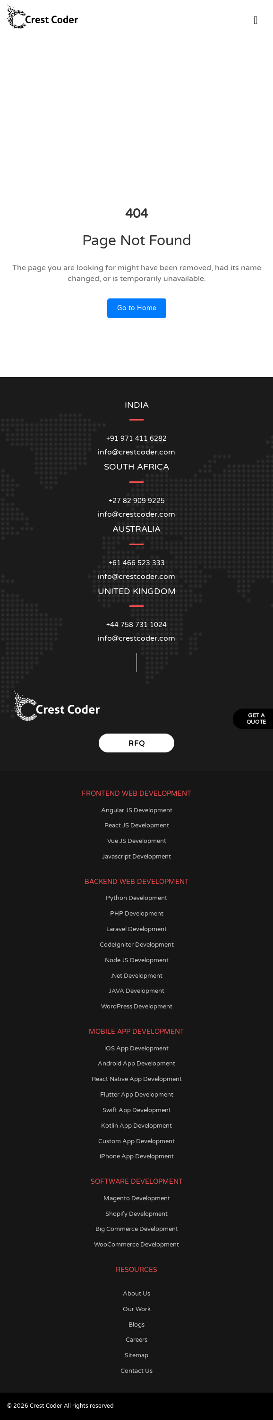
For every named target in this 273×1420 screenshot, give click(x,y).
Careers (136, 1340)
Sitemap (136, 1355)
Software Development (137, 1182)
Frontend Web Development (136, 794)
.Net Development (136, 976)
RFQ (136, 743)
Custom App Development (136, 1141)
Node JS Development (137, 960)
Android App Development (136, 1063)
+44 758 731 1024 (136, 625)
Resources (136, 1270)
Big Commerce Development (136, 1229)
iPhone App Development (137, 1156)
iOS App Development (136, 1048)
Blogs (136, 1325)
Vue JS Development (136, 841)
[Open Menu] (256, 19)
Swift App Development (136, 1110)
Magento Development (136, 1198)
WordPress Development (136, 1006)
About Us (136, 1293)
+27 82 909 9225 (137, 501)
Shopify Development (136, 1214)
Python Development (136, 898)
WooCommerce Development (136, 1244)
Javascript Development (136, 856)
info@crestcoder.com (136, 638)
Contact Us (136, 1371)
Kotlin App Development (136, 1126)
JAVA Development (136, 991)
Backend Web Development (137, 882)
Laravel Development (136, 929)
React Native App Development (137, 1079)
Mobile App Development (136, 1032)
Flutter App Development (136, 1094)
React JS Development (136, 825)
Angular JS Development (136, 810)
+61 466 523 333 (137, 563)
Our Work (137, 1309)
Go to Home (136, 308)
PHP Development (136, 913)
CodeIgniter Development (137, 945)
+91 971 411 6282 (136, 439)
